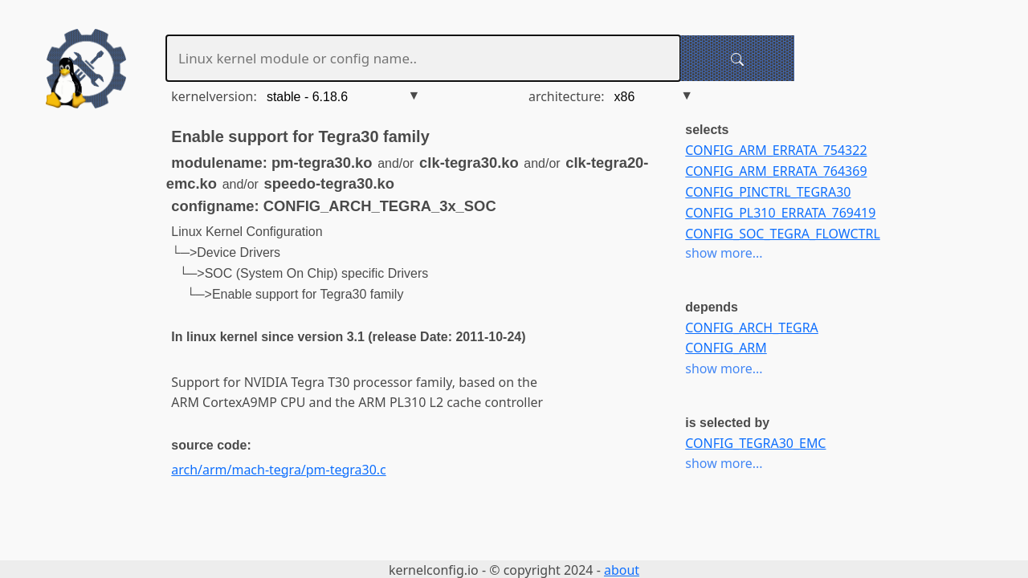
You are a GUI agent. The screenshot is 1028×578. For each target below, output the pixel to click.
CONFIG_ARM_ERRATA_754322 (776, 150)
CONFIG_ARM (725, 347)
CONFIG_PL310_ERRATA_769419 (780, 213)
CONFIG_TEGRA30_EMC (755, 443)
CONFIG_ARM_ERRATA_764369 (776, 171)
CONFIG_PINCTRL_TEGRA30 (768, 192)
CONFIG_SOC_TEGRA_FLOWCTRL (782, 233)
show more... (723, 253)
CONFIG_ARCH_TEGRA (751, 327)
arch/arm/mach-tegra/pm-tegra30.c (278, 469)
